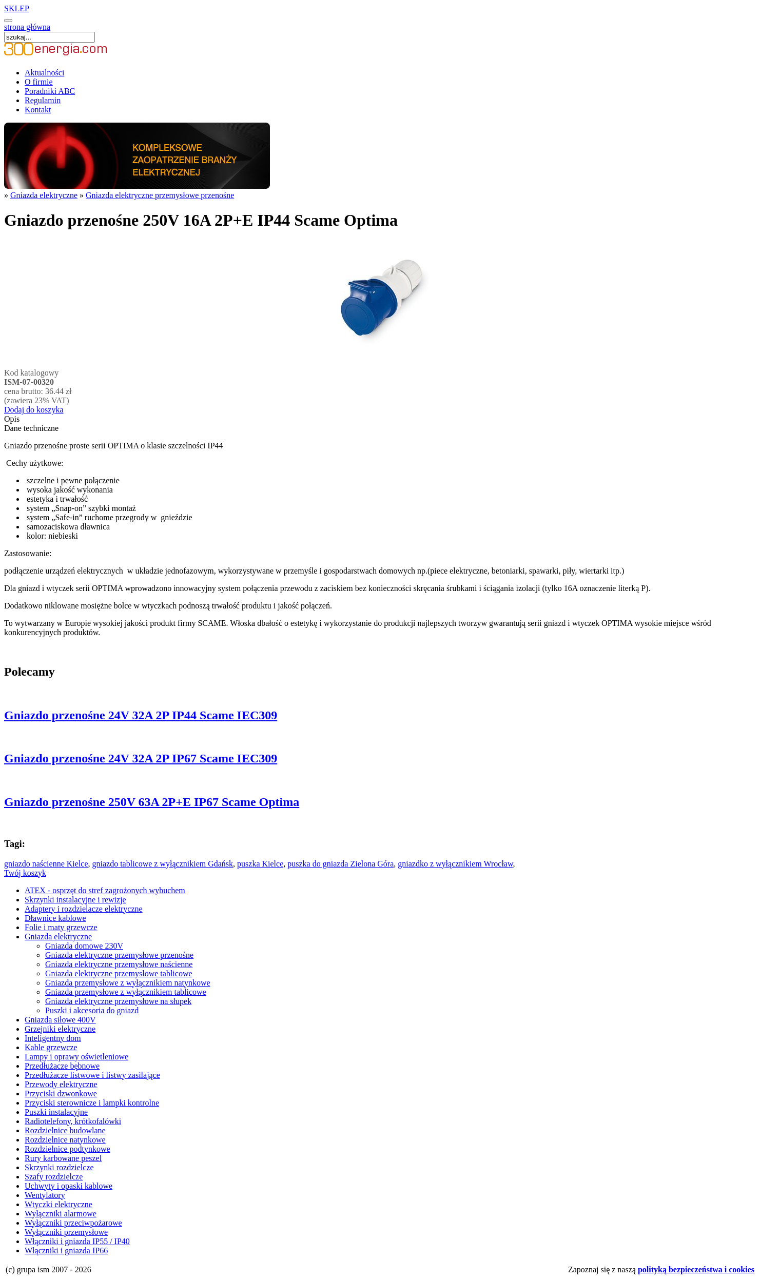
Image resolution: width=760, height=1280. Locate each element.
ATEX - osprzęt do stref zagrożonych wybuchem (105, 890)
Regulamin (43, 100)
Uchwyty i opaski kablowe (68, 1185)
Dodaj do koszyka (34, 409)
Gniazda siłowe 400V (60, 1019)
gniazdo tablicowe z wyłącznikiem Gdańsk (162, 863)
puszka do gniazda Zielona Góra (340, 863)
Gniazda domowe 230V (84, 945)
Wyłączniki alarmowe (60, 1213)
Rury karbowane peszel (63, 1158)
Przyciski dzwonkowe (61, 1093)
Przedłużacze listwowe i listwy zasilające (92, 1075)
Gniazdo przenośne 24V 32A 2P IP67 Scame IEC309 (140, 758)
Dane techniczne (31, 428)
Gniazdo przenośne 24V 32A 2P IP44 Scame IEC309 (140, 715)
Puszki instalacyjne (56, 1112)
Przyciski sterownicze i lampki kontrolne (92, 1102)
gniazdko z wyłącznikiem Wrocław (455, 863)
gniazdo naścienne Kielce (46, 863)
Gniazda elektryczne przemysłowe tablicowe (118, 973)
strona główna (27, 27)
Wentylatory (45, 1195)
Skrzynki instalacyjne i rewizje (75, 899)
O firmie (39, 81)
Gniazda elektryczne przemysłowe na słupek (118, 1001)
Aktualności (44, 72)
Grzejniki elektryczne (60, 1029)
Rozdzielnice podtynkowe (67, 1149)
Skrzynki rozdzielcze (59, 1167)
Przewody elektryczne (61, 1084)
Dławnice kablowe (55, 918)
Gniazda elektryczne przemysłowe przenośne (160, 195)
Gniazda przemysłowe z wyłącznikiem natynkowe (127, 982)
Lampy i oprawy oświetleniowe (76, 1056)
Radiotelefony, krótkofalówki (73, 1121)
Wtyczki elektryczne (58, 1204)
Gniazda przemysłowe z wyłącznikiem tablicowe (125, 992)
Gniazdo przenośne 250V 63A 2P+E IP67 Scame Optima (151, 802)
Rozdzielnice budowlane (65, 1130)
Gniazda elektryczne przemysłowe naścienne (118, 964)
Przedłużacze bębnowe (62, 1065)
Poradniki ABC (50, 91)
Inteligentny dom (53, 1038)
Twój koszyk (25, 873)
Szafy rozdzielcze (54, 1176)
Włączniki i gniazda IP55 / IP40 (77, 1241)
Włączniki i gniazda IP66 (66, 1250)
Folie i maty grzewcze (61, 927)
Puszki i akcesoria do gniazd (92, 1010)
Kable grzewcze (51, 1047)
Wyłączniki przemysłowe (66, 1232)
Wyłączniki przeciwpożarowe (73, 1222)
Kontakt (38, 109)
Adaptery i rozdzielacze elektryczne (84, 908)
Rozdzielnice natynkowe (65, 1139)
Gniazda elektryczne (43, 195)
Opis (12, 419)
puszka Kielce (260, 863)
